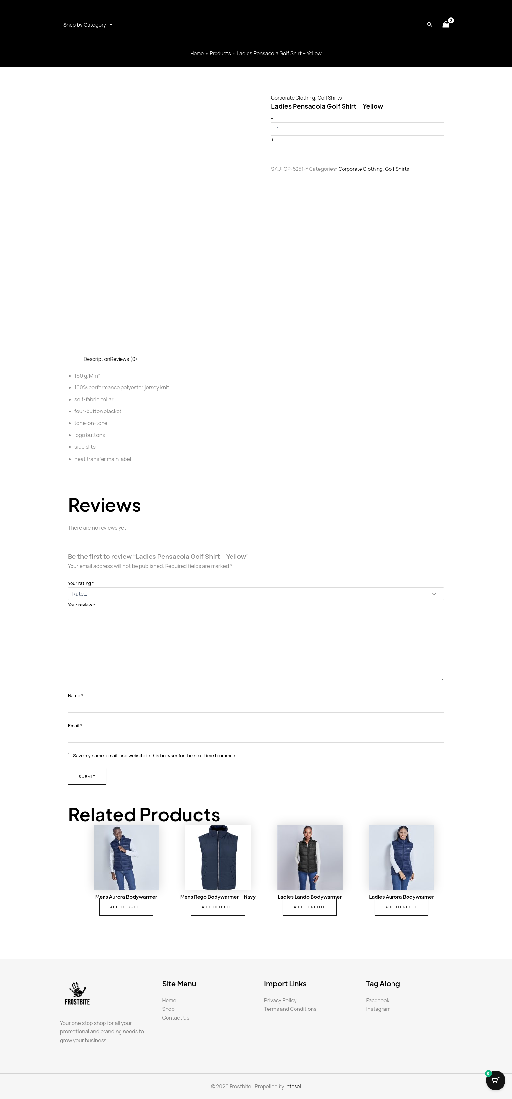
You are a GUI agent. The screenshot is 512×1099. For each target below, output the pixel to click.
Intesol (293, 1086)
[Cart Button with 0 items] (495, 1082)
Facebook (378, 1000)
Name (75, 695)
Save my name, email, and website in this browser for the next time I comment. (155, 755)
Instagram (378, 1008)
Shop (168, 1008)
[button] (430, 25)
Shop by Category (88, 24)
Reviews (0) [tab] (125, 359)
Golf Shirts (332, 97)
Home (169, 1000)
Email (75, 725)
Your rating (81, 583)
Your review (81, 605)
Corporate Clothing (294, 97)
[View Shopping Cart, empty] (446, 25)
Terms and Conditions (290, 1008)
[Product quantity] (357, 129)
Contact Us (176, 1017)
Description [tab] (97, 359)
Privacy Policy (280, 1000)
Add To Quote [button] (126, 907)
